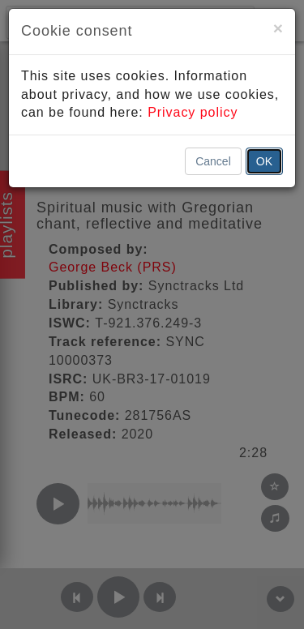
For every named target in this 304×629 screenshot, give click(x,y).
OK (264, 161)
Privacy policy (193, 112)
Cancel (213, 161)
